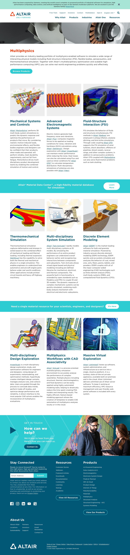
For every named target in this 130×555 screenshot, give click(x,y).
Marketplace (90, 13)
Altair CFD (108, 143)
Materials (86, 494)
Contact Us (32, 447)
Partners (25, 524)
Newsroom (39, 524)
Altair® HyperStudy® (69, 151)
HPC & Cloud (88, 482)
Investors (71, 13)
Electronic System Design (92, 476)
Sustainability (15, 530)
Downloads (60, 476)
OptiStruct (14, 258)
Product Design (89, 485)
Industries (87, 17)
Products (73, 17)
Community (60, 482)
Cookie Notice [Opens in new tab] (87, 544)
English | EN (108, 13)
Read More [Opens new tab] (70, 6)
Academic (59, 491)
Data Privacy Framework (74, 544)
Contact (80, 13)
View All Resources (68, 497)
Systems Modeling (90, 505)
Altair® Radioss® (100, 135)
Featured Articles (62, 473)
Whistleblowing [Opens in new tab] (104, 544)
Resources (114, 17)
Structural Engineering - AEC (94, 502)
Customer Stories (62, 467)
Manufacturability (89, 491)
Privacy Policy (32, 493)
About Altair (15, 524)
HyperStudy (15, 365)
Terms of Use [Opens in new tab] (51, 544)
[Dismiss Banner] (119, 4)
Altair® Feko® (63, 170)
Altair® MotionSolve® (19, 130)
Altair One (101, 17)
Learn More (111, 186)
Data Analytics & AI (90, 470)
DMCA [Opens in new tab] (96, 544)
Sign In (99, 13)
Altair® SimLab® (53, 368)
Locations (13, 527)
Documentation (62, 479)
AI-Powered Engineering (92, 467)
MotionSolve (109, 157)
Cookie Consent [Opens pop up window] (52, 546)
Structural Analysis (90, 499)
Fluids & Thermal (89, 479)
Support (63, 13)
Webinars (59, 470)
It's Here (112, 306)
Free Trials (53, 13)
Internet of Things (89, 488)
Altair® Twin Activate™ (56, 246)
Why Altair (60, 17)
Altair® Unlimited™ (91, 365)
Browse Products (21, 71)
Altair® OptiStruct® (54, 148)
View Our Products (95, 512)
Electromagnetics (89, 473)
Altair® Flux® (52, 139)
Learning (59, 485)
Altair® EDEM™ (89, 246)
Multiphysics (87, 497)
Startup (58, 488)
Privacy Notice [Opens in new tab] (61, 544)
